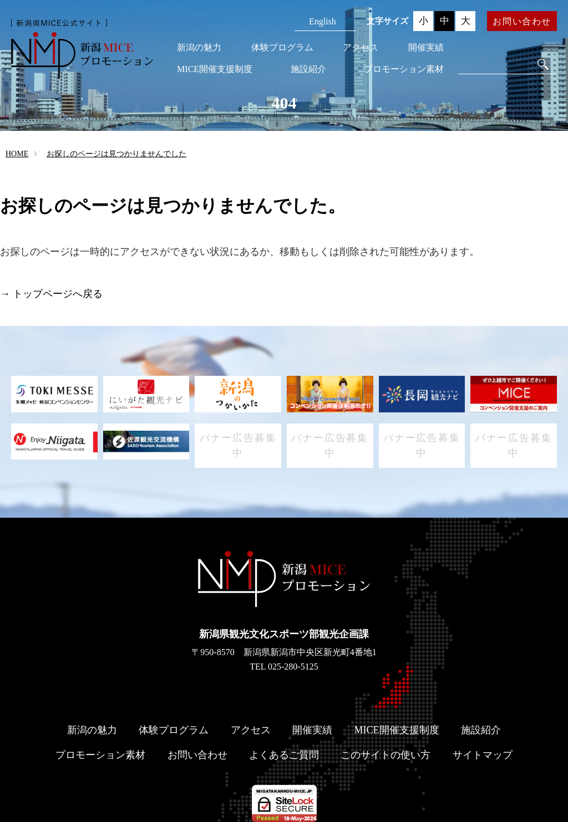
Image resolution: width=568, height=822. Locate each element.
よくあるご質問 (284, 754)
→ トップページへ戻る (51, 293)
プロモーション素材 (404, 69)
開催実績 (426, 47)
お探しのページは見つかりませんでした (116, 154)
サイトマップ (483, 754)
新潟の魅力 (199, 47)
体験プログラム (282, 47)
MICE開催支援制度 (214, 69)
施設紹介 (308, 69)
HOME (17, 154)
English (322, 21)
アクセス (360, 47)
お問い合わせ (522, 21)
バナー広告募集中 (238, 445)
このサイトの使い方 (385, 754)
